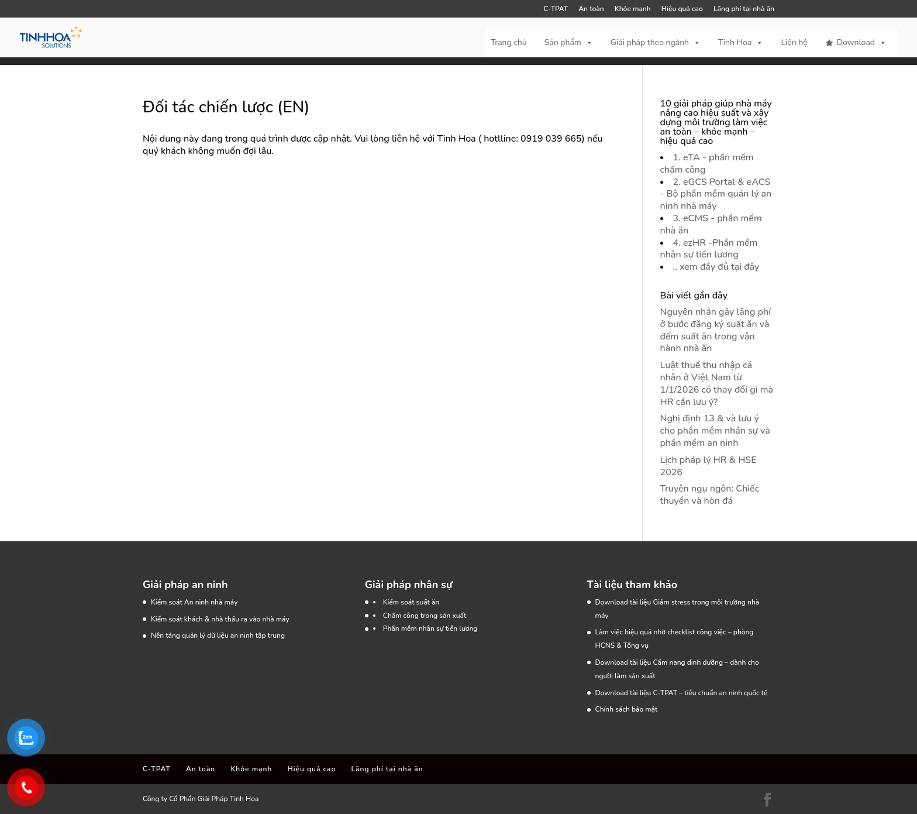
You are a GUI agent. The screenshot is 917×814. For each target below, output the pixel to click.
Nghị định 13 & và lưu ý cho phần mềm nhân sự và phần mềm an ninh (715, 430)
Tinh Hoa (740, 42)
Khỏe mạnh (633, 9)
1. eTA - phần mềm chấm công (707, 163)
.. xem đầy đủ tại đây (716, 266)
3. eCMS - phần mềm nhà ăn (711, 224)
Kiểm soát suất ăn (411, 602)
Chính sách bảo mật (626, 709)
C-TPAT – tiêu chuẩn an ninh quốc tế (710, 693)
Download (862, 42)
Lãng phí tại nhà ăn (743, 9)
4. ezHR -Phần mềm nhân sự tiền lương (709, 249)
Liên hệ (794, 42)
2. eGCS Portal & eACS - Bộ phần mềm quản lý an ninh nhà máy (716, 194)
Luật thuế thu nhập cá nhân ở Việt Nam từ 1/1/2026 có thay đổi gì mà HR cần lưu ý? (716, 383)
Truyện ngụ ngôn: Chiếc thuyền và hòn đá (710, 494)
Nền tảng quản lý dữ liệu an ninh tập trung (218, 635)
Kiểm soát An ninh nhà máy (194, 602)
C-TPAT (555, 9)
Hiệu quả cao (682, 9)
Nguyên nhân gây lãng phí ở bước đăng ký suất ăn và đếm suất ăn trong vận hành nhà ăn (715, 330)
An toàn (591, 9)
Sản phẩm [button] (568, 42)
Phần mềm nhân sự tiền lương (430, 628)
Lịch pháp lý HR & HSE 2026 (708, 466)
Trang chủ (509, 42)
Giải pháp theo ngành (656, 42)
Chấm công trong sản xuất (425, 615)
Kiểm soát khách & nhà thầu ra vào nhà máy (220, 619)
